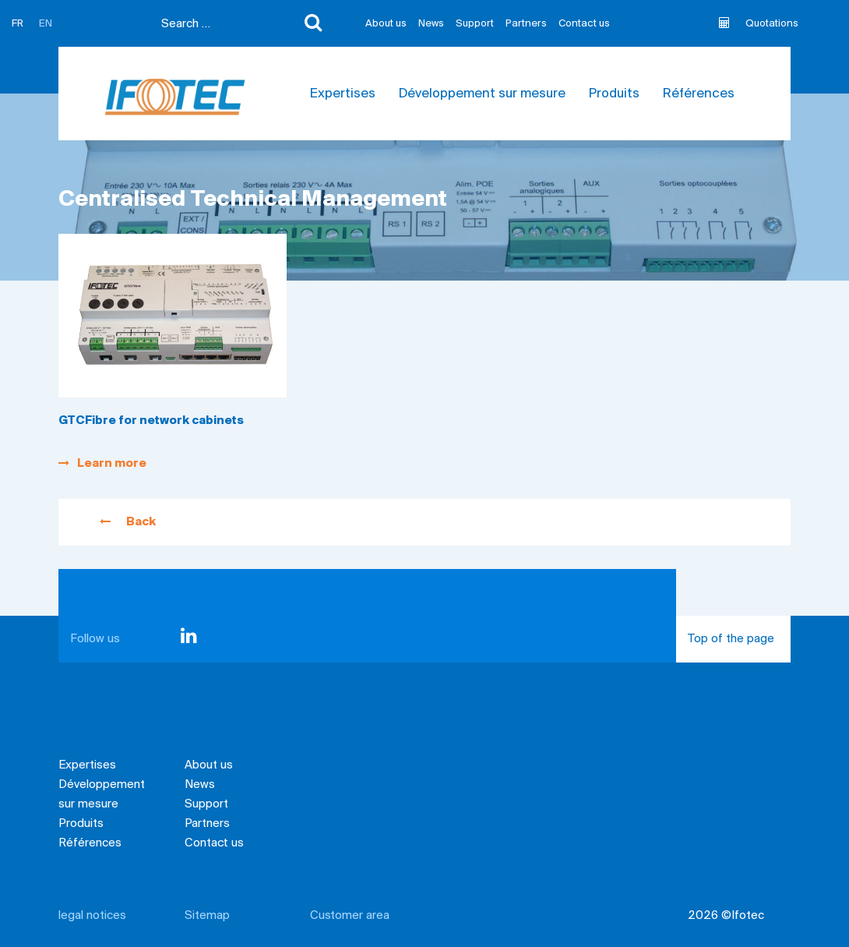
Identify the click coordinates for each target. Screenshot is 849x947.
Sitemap (207, 916)
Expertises (342, 94)
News (431, 24)
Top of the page (739, 648)
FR (17, 24)
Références (699, 94)
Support (475, 24)
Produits (614, 94)
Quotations (758, 23)
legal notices (92, 916)
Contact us (584, 24)
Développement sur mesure (482, 94)
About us (386, 24)
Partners (526, 24)
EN (45, 24)
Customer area (349, 916)
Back (128, 522)
